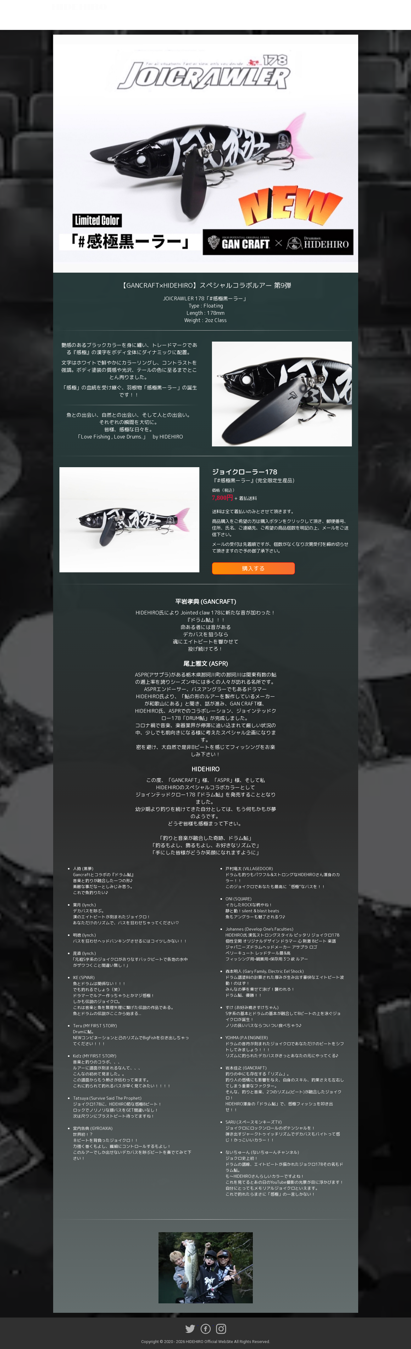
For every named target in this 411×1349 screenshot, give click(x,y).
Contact (340, 20)
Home (71, 20)
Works (112, 20)
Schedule (154, 20)
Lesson (133, 20)
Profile (91, 20)
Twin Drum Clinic (184, 20)
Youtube (299, 20)
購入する (253, 568)
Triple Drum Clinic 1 (224, 20)
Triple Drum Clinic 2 (266, 20)
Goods (319, 20)
